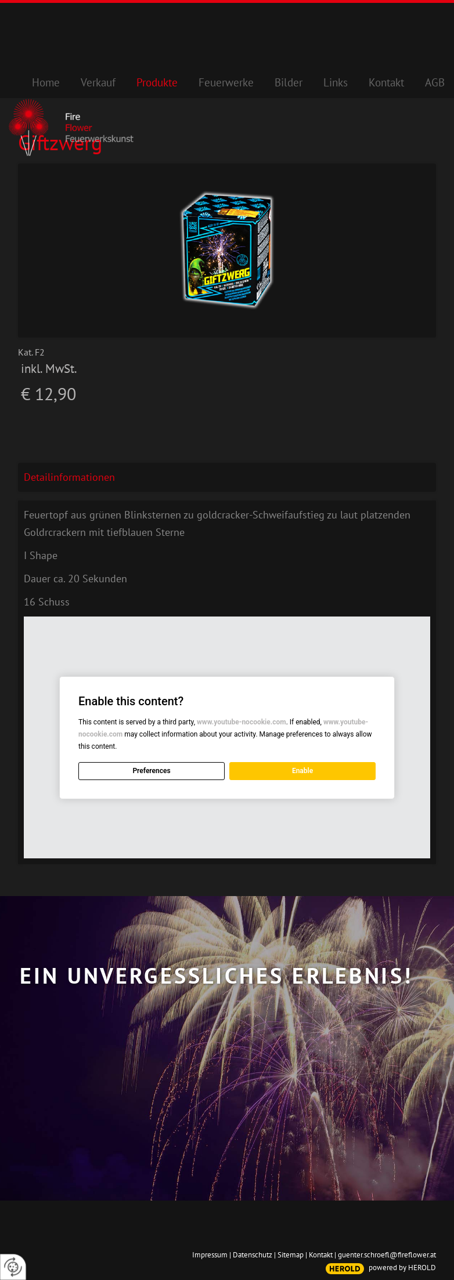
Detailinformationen (69, 477)
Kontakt (321, 1255)
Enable (302, 771)
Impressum (210, 1255)
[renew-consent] (13, 1267)
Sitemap (291, 1255)
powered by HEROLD (402, 1267)
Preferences (151, 771)
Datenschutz (252, 1255)
